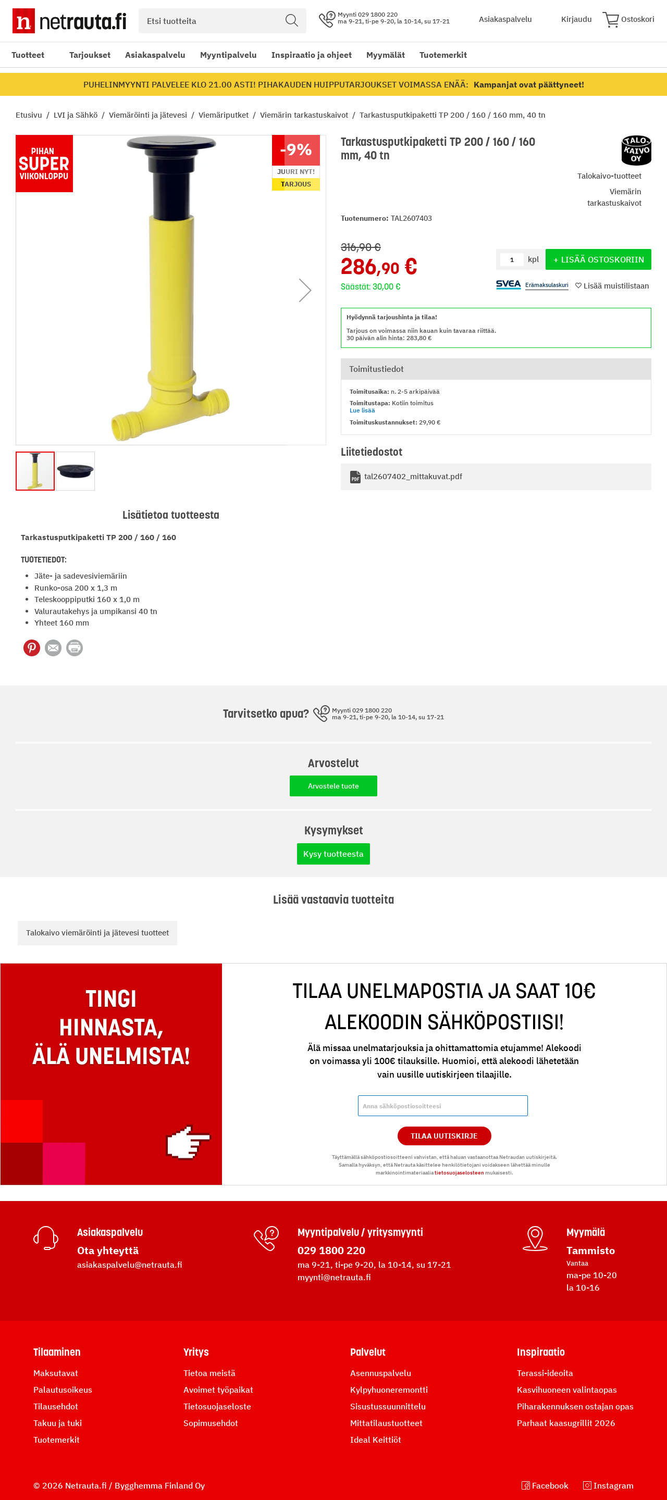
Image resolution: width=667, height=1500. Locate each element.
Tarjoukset (89, 54)
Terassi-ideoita (545, 1373)
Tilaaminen (57, 1352)
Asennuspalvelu (380, 1373)
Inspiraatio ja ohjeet (311, 54)
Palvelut (368, 1352)
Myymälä (585, 1232)
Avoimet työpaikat (218, 1389)
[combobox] (222, 20)
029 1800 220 (331, 1250)
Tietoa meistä (209, 1373)
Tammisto (590, 1250)
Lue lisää (362, 410)
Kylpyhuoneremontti (389, 1389)
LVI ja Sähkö (77, 115)
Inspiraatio (541, 1352)
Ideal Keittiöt (375, 1439)
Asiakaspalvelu (155, 54)
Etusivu (30, 115)
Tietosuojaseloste (217, 1406)
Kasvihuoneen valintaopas (567, 1389)
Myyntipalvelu (228, 54)
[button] (305, 290)
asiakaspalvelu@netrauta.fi (129, 1264)
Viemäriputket (225, 115)
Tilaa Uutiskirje (444, 1136)
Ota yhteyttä (108, 1250)
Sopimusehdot (210, 1423)
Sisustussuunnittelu (388, 1406)
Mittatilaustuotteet (386, 1423)
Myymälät (385, 54)
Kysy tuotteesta (333, 853)
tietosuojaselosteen (459, 1172)
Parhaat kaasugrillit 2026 (566, 1423)
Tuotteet (27, 54)
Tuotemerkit (443, 54)
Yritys (196, 1352)
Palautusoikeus (62, 1389)
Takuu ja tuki (57, 1423)
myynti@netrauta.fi (334, 1277)
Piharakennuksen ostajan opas (575, 1406)
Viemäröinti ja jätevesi (149, 115)
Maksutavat (55, 1373)
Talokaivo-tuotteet (609, 176)
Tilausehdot (55, 1406)
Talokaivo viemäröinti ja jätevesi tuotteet (97, 933)
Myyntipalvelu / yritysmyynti (360, 1232)
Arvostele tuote (333, 786)
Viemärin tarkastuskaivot (305, 115)
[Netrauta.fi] (69, 20)
